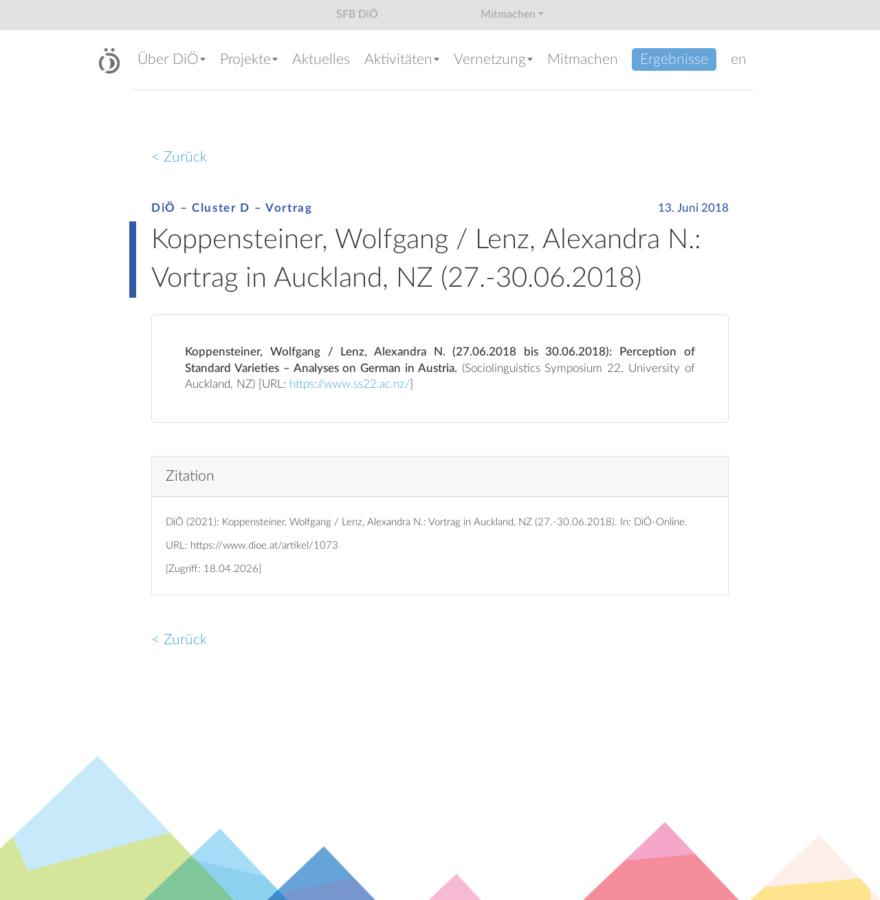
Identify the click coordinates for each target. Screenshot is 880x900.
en (739, 59)
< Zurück (179, 157)
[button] (172, 60)
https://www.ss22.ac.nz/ (349, 384)
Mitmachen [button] (508, 14)
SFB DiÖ (357, 14)
